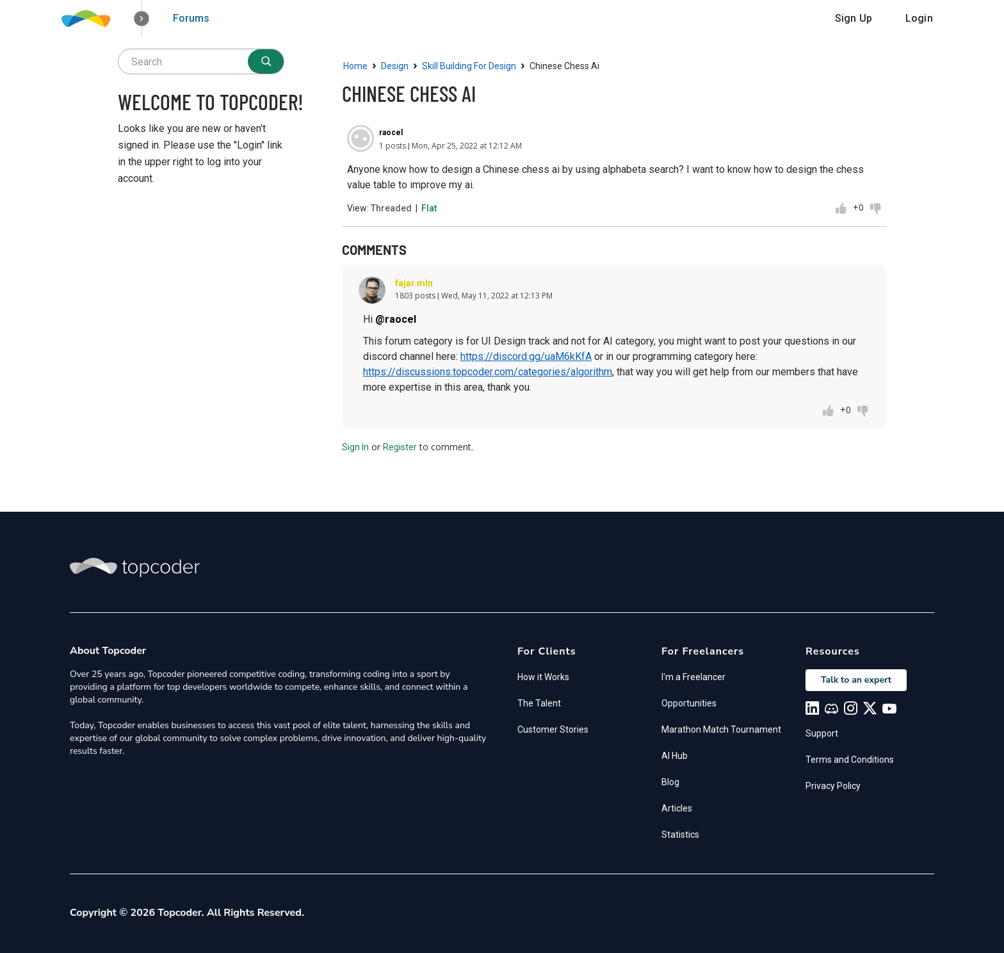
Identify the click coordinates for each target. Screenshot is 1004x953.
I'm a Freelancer (693, 677)
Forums (191, 18)
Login (919, 18)
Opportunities (689, 703)
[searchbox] (201, 61)
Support (822, 733)
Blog (670, 782)
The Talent (539, 703)
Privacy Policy (833, 786)
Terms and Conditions (850, 759)
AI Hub (674, 756)
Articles (676, 808)
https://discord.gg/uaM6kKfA (526, 356)
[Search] (266, 61)
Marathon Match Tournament (721, 729)
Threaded (391, 208)
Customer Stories (552, 729)
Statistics (680, 834)
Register (400, 447)
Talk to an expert (856, 680)
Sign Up (853, 18)
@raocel (395, 319)
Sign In (355, 447)
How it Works (543, 677)
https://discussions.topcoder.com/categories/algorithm (487, 372)
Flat (429, 208)
